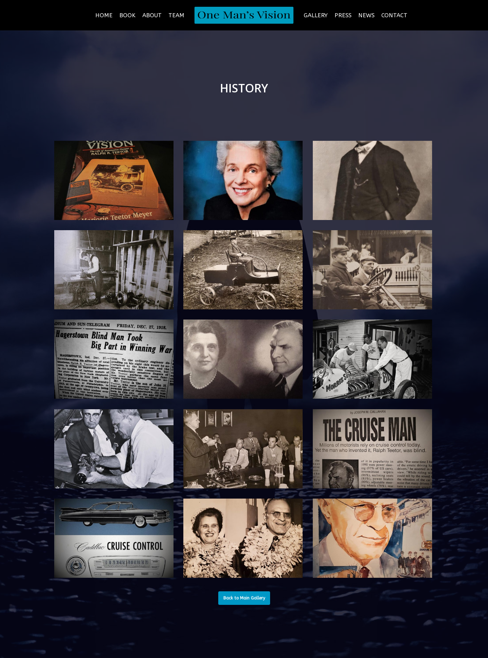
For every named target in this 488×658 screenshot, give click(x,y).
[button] (244, 598)
